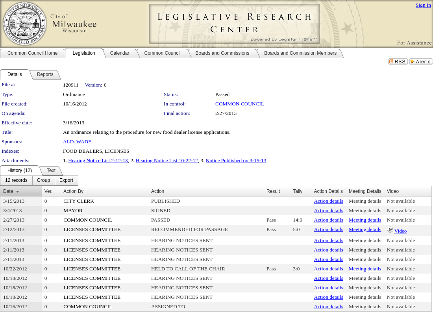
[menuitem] (16, 180)
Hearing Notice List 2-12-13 (98, 160)
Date (8, 191)
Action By (73, 191)
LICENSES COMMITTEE (91, 229)
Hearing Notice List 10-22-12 (167, 160)
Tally (297, 191)
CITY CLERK (78, 201)
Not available (401, 201)
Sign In (423, 5)
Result (273, 191)
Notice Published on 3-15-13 (236, 160)
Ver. (48, 191)
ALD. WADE (77, 141)
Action (157, 191)
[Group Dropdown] (43, 180)
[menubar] (39, 181)
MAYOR (72, 210)
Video (400, 231)
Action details (328, 201)
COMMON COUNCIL (239, 104)
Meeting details (365, 201)
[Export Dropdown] (66, 180)
